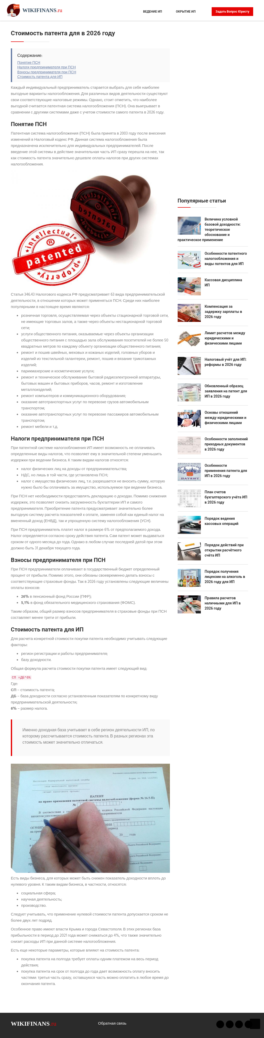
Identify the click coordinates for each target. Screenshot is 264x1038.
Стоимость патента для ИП (39, 77)
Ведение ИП (152, 11)
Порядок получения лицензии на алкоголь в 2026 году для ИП (225, 576)
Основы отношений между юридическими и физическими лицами (225, 417)
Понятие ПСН (28, 63)
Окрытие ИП (185, 11)
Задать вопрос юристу (232, 11)
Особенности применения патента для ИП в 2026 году (226, 470)
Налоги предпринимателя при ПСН (46, 68)
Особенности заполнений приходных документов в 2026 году (226, 444)
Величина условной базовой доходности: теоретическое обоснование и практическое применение (209, 229)
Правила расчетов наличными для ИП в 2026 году (223, 603)
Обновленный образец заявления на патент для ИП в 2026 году (226, 391)
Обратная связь (112, 1023)
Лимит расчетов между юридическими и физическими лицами (225, 338)
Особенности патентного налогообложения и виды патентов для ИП (226, 258)
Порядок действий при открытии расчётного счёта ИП (224, 550)
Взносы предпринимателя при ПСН (46, 72)
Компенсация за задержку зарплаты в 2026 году (223, 311)
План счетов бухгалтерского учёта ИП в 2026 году (226, 497)
